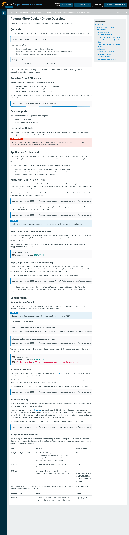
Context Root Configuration (48, 53)
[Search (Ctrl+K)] (82, 5)
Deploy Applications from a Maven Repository (54, 47)
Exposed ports (43, 35)
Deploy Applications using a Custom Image (53, 45)
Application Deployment (46, 40)
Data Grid (84, 407)
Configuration (43, 50)
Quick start (42, 30)
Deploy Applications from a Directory (51, 42)
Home (36, 12)
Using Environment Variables (49, 60)
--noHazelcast (61, 443)
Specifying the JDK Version (47, 32)
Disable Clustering (46, 58)
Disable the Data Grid (47, 55)
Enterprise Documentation (115, 5)
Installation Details (45, 37)
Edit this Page (122, 12)
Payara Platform (8, 20)
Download (97, 5)
